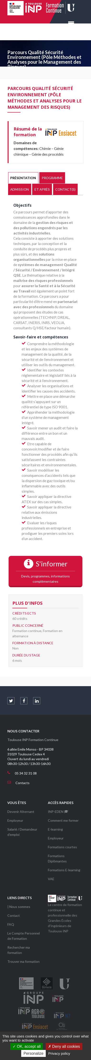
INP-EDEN (58, 811)
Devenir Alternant (20, 811)
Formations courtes (62, 847)
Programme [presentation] (52, 178)
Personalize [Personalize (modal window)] (34, 1053)
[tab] (23, 178)
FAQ (10, 924)
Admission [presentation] (19, 189)
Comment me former (63, 820)
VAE (51, 879)
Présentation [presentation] (23, 178)
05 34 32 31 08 (26, 773)
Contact (13, 915)
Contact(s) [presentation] (65, 189)
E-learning (55, 829)
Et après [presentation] (42, 189)
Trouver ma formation (23, 961)
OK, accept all (26, 1046)
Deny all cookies (64, 1046)
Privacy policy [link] (59, 1053)
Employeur (15, 820)
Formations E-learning (64, 870)
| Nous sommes (18, 907)
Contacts (22, 783)
